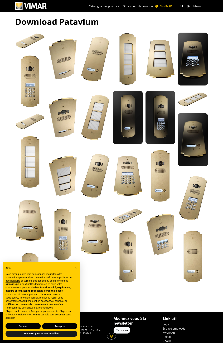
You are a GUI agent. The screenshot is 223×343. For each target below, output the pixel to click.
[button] (75, 268)
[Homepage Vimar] (48, 6)
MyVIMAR (163, 6)
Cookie (167, 341)
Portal (167, 337)
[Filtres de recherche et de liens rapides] (182, 6)
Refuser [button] (23, 326)
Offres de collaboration (138, 6)
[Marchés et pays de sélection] (188, 6)
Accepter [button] (60, 326)
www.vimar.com (84, 326)
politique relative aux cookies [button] (44, 294)
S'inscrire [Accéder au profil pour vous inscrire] (122, 330)
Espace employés (174, 328)
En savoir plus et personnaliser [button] (41, 333)
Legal (166, 324)
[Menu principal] (199, 6)
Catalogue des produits (104, 6)
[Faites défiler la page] (111, 336)
